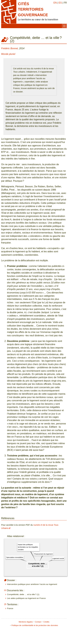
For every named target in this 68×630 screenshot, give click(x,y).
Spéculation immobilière (14, 557)
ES (60, 2)
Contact (38, 622)
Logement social (58, 558)
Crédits (46, 622)
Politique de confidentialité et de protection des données (34, 625)
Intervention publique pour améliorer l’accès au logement (32, 584)
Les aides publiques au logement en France (26, 598)
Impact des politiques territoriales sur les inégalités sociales (28, 547)
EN (55, 2)
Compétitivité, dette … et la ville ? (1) (23, 594)
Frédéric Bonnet (9, 48)
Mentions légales (26, 622)
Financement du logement (43, 554)
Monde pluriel (8, 54)
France (10, 608)
